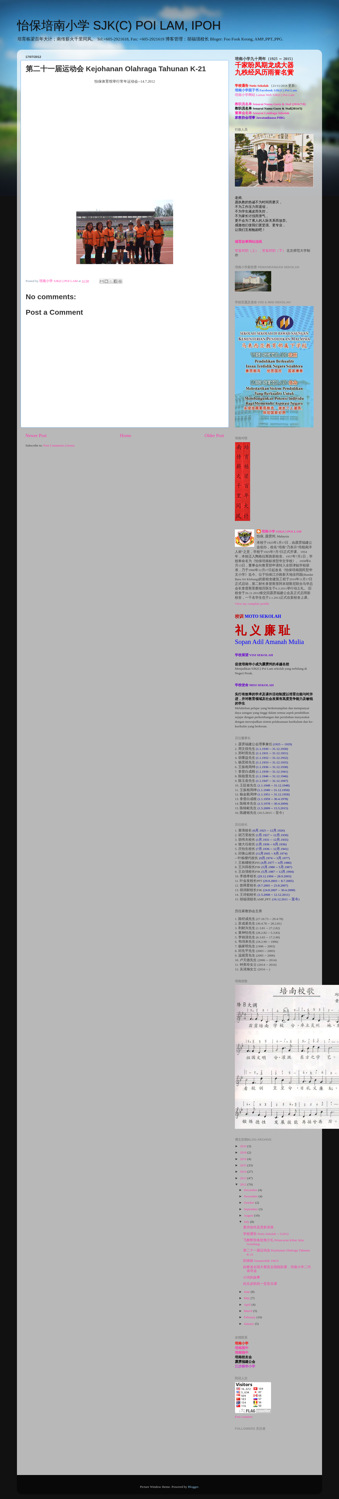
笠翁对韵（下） (274, 250)
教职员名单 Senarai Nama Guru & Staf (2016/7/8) (270, 104)
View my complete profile (252, 603)
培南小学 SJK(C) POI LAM (281, 531)
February (250, 1317)
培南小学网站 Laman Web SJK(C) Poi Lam (264, 95)
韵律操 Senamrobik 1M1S (261, 1261)
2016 (243, 1159)
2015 (243, 1165)
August (249, 1215)
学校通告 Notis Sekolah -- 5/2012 (266, 1234)
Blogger (193, 1487)
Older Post (214, 435)
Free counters (244, 1417)
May (247, 1298)
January (249, 1324)
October (249, 1202)
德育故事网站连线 (248, 241)
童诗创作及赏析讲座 (258, 1227)
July (247, 1222)
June (247, 1292)
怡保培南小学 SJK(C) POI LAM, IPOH (119, 25)
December (251, 1190)
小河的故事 (251, 1277)
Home (125, 435)
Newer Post (36, 435)
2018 (243, 1152)
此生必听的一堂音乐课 (260, 1284)
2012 (243, 1184)
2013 (243, 1178)
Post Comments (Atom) (58, 445)
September (251, 1209)
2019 (243, 1146)
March (248, 1311)
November (251, 1196)
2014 (243, 1171)
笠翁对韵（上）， (248, 250)
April (248, 1304)
